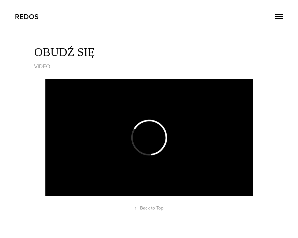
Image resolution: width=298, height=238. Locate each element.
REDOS (27, 16)
